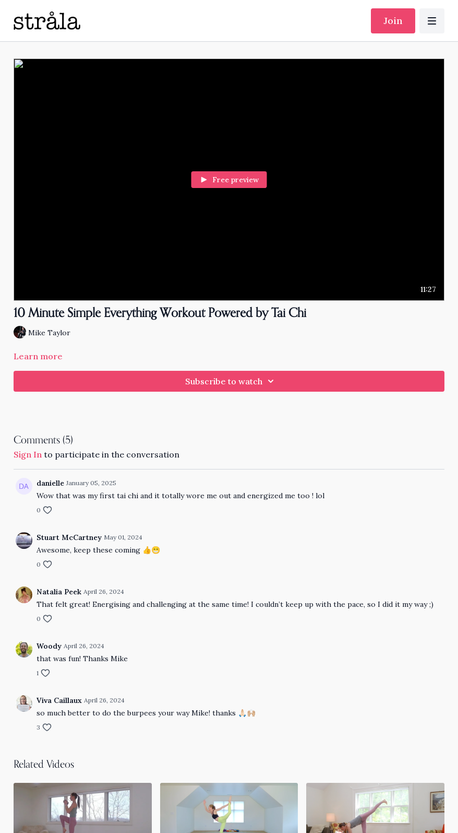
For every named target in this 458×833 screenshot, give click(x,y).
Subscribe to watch (231, 381)
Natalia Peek (59, 591)
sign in (28, 454)
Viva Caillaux (59, 700)
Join (393, 21)
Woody (49, 646)
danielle (50, 483)
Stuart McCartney (69, 537)
